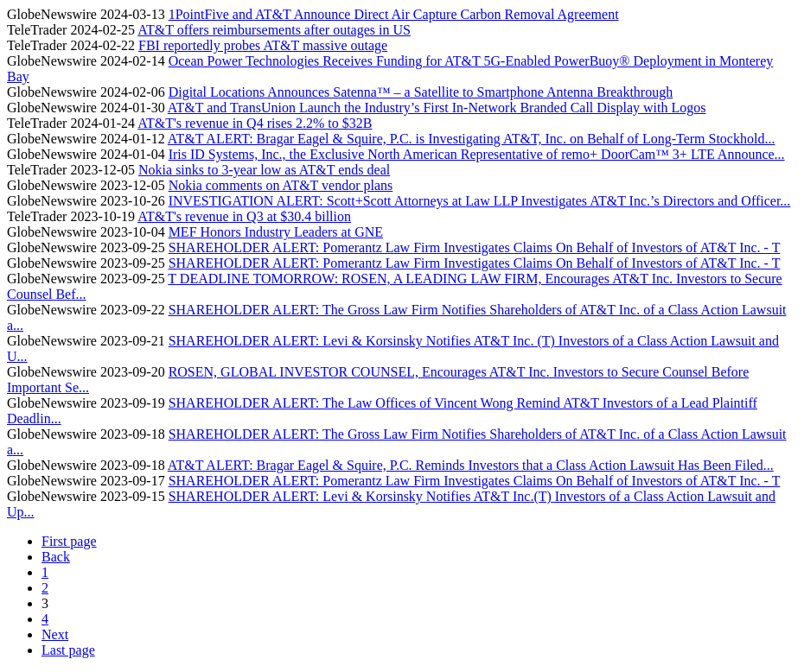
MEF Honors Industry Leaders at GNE (276, 232)
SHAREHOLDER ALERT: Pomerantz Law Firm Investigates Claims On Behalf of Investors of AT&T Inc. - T (475, 247)
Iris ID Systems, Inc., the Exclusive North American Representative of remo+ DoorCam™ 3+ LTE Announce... (477, 154)
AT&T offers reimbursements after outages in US (274, 29)
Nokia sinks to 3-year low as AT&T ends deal (264, 169)
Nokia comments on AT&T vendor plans (281, 185)
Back (55, 556)
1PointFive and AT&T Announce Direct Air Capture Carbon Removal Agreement (394, 14)
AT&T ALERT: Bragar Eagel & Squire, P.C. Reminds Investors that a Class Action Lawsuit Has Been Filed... (471, 465)
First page (69, 541)
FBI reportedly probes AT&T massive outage (262, 45)
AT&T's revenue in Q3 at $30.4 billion (244, 216)
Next (54, 634)
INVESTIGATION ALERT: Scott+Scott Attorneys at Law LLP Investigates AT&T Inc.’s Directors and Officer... (480, 200)
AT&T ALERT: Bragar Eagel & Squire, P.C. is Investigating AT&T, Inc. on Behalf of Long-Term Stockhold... (471, 138)
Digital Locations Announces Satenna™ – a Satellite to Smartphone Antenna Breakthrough (421, 92)
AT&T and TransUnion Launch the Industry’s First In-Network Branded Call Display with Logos (437, 107)
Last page (68, 650)
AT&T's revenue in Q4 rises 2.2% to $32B (254, 123)
